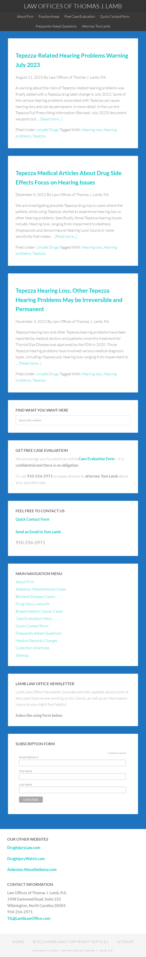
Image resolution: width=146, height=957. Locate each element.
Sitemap (22, 655)
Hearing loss (92, 129)
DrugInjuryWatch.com (26, 858)
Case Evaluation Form (97, 458)
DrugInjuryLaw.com (23, 847)
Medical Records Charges (36, 640)
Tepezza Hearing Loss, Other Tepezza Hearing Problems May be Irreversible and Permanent (69, 300)
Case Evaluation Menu (34, 618)
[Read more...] (51, 119)
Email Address (28, 757)
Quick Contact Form (32, 519)
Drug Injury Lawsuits (33, 603)
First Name (25, 771)
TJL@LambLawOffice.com (28, 918)
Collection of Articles (33, 647)
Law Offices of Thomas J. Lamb (73, 6)
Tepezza (39, 136)
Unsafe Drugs (47, 129)
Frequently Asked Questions (39, 633)
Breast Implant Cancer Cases (39, 611)
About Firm (25, 581)
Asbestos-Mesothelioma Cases (41, 589)
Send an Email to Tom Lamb (38, 531)
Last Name (25, 784)
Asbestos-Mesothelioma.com (32, 869)
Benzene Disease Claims (35, 596)
